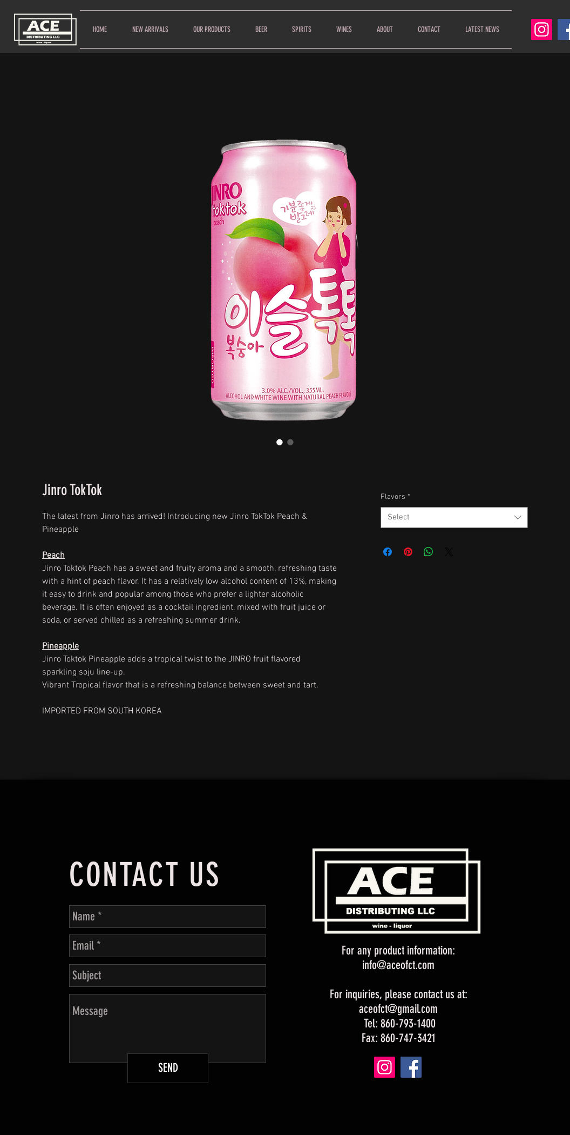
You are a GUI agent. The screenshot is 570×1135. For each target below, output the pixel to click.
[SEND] (167, 1068)
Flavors (395, 497)
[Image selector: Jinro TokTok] (279, 442)
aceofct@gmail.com (398, 1009)
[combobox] (454, 517)
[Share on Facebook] (387, 551)
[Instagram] (541, 29)
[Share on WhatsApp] (428, 551)
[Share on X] (449, 551)
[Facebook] (411, 1067)
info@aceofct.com (398, 965)
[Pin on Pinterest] (408, 551)
